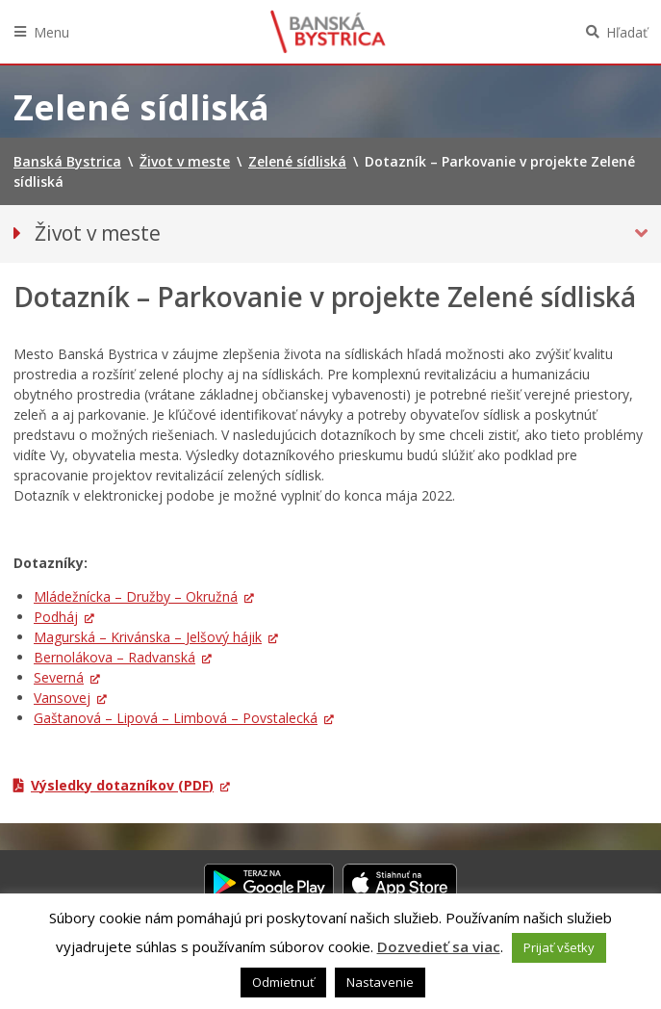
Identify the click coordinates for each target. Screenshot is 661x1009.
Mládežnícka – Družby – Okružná (136, 596)
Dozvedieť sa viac (438, 946)
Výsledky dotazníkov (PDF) (122, 785)
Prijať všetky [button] (559, 947)
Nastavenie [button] (380, 982)
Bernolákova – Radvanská (114, 657)
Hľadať (627, 32)
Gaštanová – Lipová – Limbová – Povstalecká (176, 718)
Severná (59, 677)
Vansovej (62, 697)
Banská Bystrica (328, 32)
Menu (51, 32)
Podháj (56, 617)
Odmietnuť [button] (283, 982)
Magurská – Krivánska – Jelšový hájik (148, 637)
